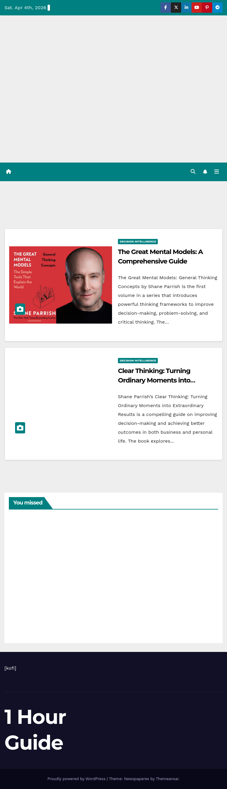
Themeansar (167, 779)
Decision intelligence (138, 241)
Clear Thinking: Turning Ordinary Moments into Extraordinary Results (154, 380)
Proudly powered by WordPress (77, 779)
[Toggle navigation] (217, 172)
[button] (193, 171)
